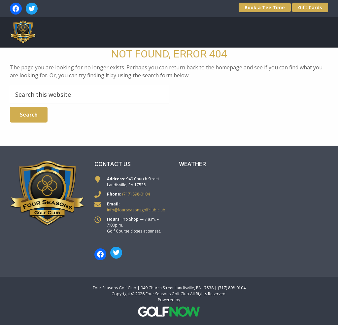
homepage (229, 67)
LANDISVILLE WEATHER (253, 201)
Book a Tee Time (265, 7)
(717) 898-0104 (136, 194)
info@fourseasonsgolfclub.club (136, 210)
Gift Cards (310, 7)
